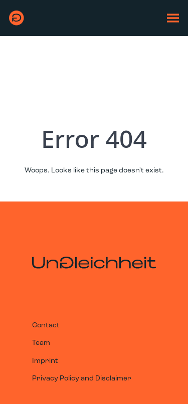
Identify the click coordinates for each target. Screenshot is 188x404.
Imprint (45, 361)
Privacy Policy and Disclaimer (81, 378)
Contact (46, 325)
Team (41, 343)
